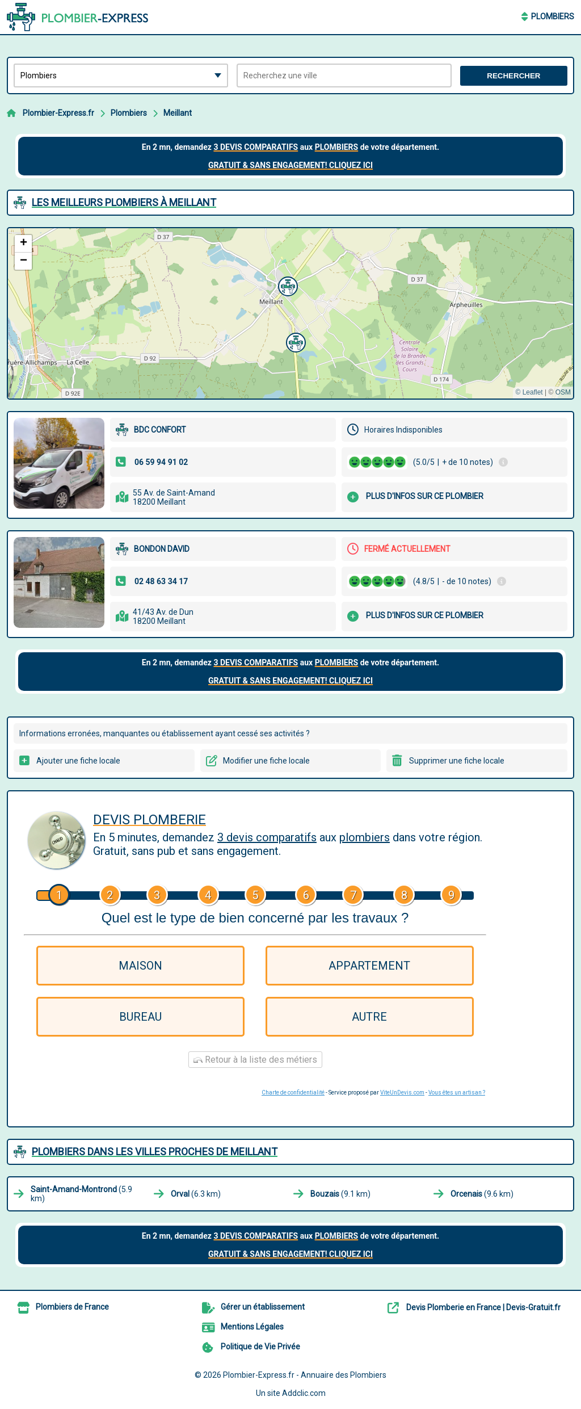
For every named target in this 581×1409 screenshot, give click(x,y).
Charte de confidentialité (293, 1092)
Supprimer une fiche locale (456, 760)
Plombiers (552, 16)
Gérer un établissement (263, 1306)
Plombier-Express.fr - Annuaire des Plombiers (304, 1374)
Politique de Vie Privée (260, 1346)
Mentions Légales (252, 1326)
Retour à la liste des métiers (255, 1059)
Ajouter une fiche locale (78, 760)
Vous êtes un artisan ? (456, 1092)
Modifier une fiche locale (266, 760)
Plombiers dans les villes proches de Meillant (154, 1152)
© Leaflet (528, 392)
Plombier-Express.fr (58, 113)
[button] (294, 341)
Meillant (177, 113)
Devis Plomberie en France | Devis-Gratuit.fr (483, 1307)
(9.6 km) (482, 1193)
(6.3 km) (196, 1193)
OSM (563, 392)
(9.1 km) (340, 1193)
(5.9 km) (81, 1194)
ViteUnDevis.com (402, 1092)
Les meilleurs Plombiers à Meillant (124, 202)
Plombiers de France (72, 1306)
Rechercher (513, 76)
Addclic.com (304, 1393)
